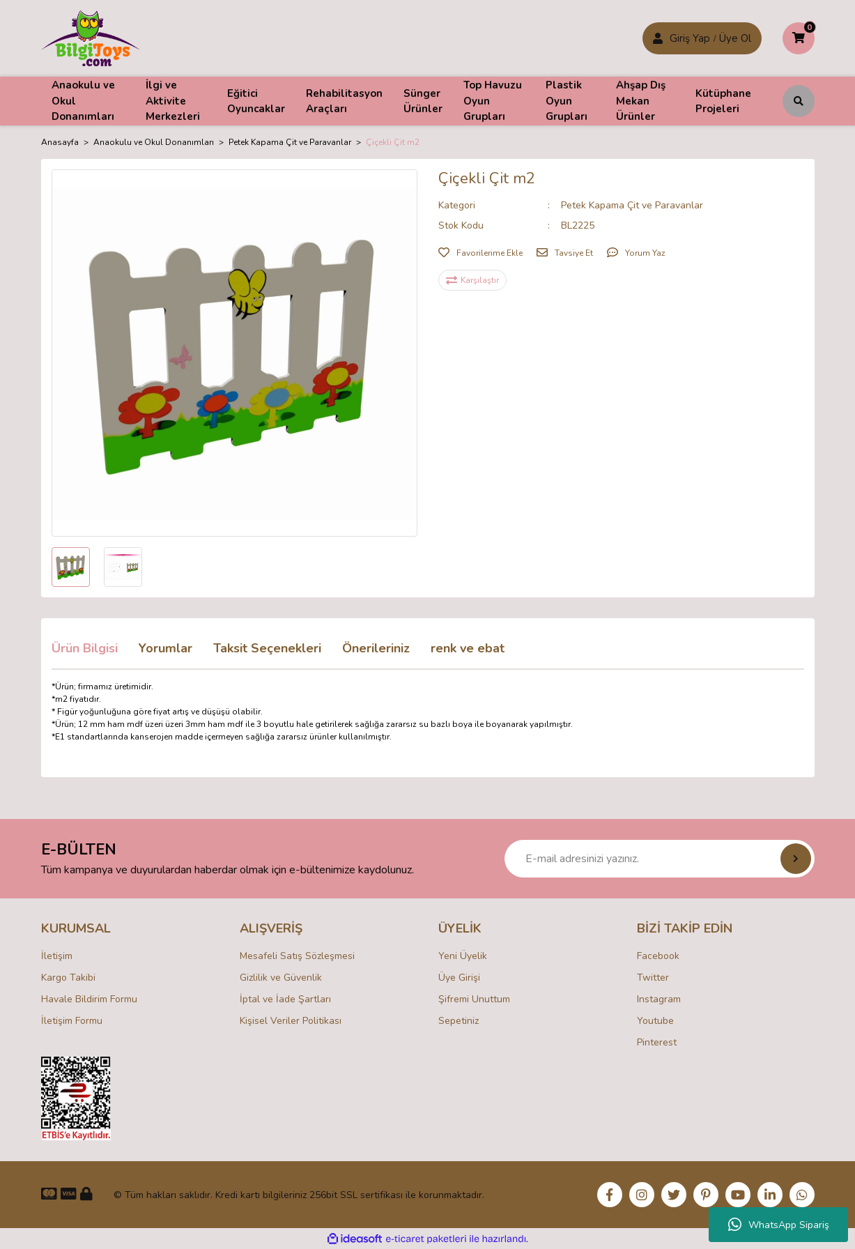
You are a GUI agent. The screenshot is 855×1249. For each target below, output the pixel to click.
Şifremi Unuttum (474, 999)
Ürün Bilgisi (85, 648)
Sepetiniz (458, 1020)
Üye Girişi (459, 977)
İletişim (56, 956)
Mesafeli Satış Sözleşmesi (297, 956)
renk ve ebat (467, 648)
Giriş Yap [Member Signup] (690, 38)
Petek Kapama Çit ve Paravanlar (632, 205)
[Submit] (795, 858)
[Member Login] (658, 38)
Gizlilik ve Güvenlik (281, 977)
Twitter (653, 977)
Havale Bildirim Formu (89, 999)
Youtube (655, 1020)
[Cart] (799, 38)
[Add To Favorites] (480, 253)
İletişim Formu (71, 1020)
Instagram (659, 999)
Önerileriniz (376, 648)
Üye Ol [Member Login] (735, 38)
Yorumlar (165, 648)
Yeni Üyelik (462, 956)
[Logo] (91, 37)
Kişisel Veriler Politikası (290, 1020)
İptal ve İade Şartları (285, 999)
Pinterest (657, 1042)
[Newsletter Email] (659, 859)
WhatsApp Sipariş (778, 1224)
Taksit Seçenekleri (267, 648)
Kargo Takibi (68, 977)
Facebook (658, 956)
